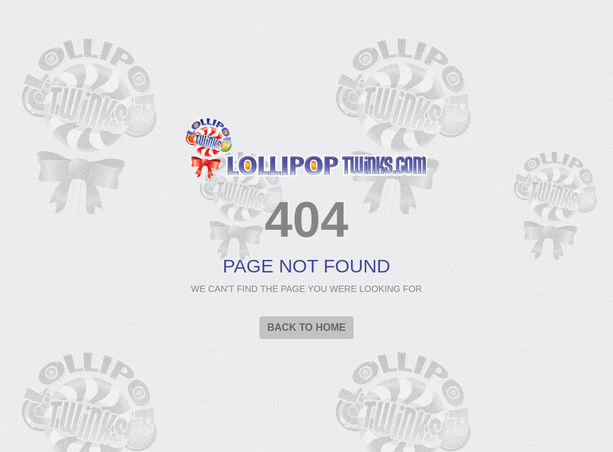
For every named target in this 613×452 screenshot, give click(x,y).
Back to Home (306, 327)
